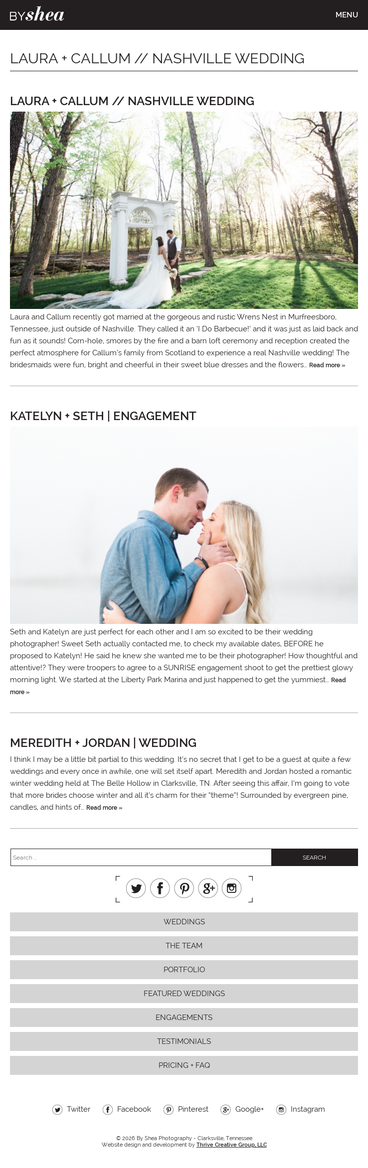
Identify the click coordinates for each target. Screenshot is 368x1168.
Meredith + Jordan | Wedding (103, 742)
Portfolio (184, 969)
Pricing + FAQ (184, 1065)
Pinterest (184, 888)
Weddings (184, 921)
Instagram (232, 888)
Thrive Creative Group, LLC (231, 1145)
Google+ (208, 888)
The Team (184, 945)
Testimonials (184, 1041)
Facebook (160, 888)
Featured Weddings (184, 993)
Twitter (136, 888)
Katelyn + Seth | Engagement (103, 416)
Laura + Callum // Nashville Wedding (132, 101)
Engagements (184, 1017)
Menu (347, 14)
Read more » (327, 365)
